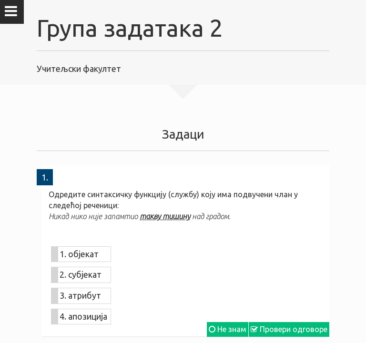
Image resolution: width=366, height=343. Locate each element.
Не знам (227, 329)
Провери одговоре (289, 329)
